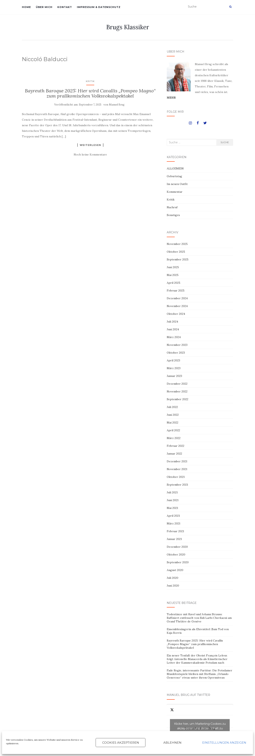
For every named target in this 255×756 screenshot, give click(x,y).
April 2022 (173, 430)
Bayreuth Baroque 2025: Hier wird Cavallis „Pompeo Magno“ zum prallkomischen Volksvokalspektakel (90, 93)
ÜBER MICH (44, 7)
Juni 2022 (173, 415)
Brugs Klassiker (127, 27)
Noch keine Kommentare (90, 154)
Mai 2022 (172, 422)
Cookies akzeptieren (120, 742)
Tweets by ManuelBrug (200, 728)
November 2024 (177, 306)
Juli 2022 (172, 407)
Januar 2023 (174, 376)
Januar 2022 (174, 453)
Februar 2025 (175, 290)
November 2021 (177, 469)
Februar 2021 (175, 531)
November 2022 (177, 391)
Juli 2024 (172, 321)
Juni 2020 (173, 585)
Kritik (90, 81)
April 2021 (173, 515)
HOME (26, 7)
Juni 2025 (173, 267)
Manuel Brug (117, 104)
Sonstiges (173, 215)
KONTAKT (64, 7)
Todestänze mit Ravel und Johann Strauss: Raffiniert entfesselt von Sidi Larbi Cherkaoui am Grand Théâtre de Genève (199, 617)
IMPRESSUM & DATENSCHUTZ (99, 7)
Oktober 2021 (176, 477)
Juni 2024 (173, 329)
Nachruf (172, 207)
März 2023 (173, 368)
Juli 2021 (172, 492)
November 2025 (177, 244)
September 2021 (177, 484)
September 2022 (177, 399)
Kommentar (174, 192)
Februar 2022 (175, 446)
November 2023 (177, 345)
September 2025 (177, 259)
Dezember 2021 (177, 461)
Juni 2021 (172, 500)
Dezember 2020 (177, 547)
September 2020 (178, 562)
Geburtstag (174, 176)
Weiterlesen (90, 145)
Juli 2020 (172, 578)
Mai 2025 (172, 275)
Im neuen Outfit (177, 184)
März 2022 (173, 438)
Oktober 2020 (176, 554)
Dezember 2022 (177, 383)
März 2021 (173, 523)
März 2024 (174, 337)
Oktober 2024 (176, 314)
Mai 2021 (172, 508)
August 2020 (175, 570)
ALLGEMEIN (175, 168)
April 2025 (173, 283)
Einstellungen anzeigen (224, 742)
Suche (225, 142)
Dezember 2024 (177, 298)
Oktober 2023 (176, 352)
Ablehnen (172, 742)
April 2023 (173, 360)
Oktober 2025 (176, 251)
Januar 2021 (174, 539)
